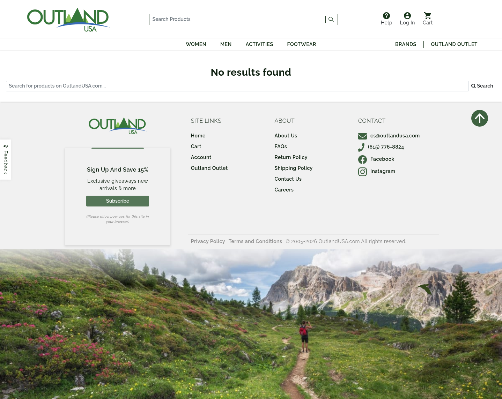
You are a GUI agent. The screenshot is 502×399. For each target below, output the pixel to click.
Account (201, 157)
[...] (237, 19)
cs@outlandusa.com (389, 135)
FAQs (280, 146)
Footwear (301, 44)
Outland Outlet (454, 44)
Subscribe (117, 201)
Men (226, 44)
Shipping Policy (293, 168)
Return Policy (290, 157)
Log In (407, 18)
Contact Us (288, 179)
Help (386, 18)
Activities (259, 44)
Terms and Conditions (255, 241)
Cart (428, 18)
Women (196, 44)
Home (198, 135)
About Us (285, 135)
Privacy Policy (208, 241)
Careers (284, 190)
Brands (405, 44)
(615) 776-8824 (381, 147)
